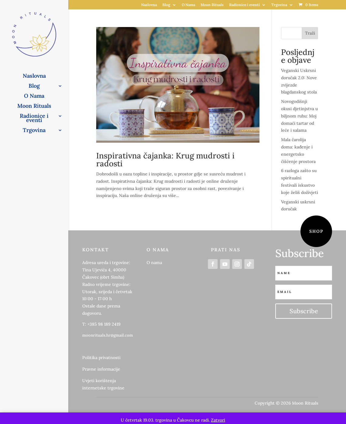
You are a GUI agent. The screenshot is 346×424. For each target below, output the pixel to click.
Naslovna (149, 5)
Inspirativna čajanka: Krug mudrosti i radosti (165, 159)
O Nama (188, 5)
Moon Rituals (212, 5)
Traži (310, 33)
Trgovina (279, 5)
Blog (166, 5)
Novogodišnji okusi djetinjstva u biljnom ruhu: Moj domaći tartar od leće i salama (299, 116)
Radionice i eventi (244, 5)
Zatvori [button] (218, 420)
